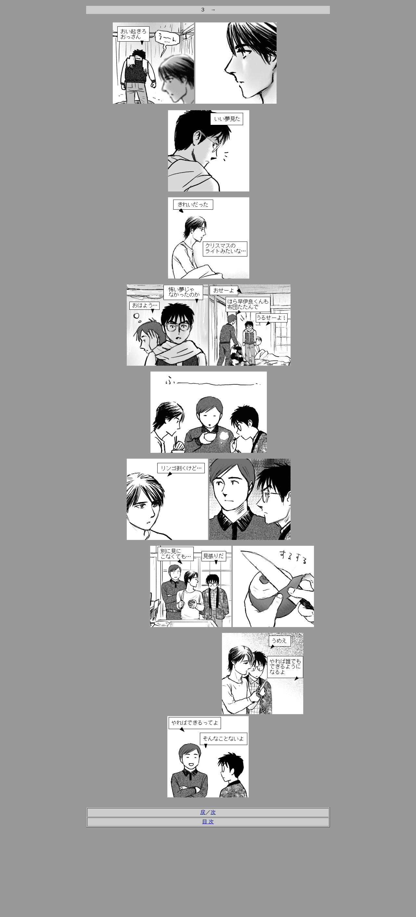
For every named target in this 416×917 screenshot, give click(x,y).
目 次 (208, 821)
